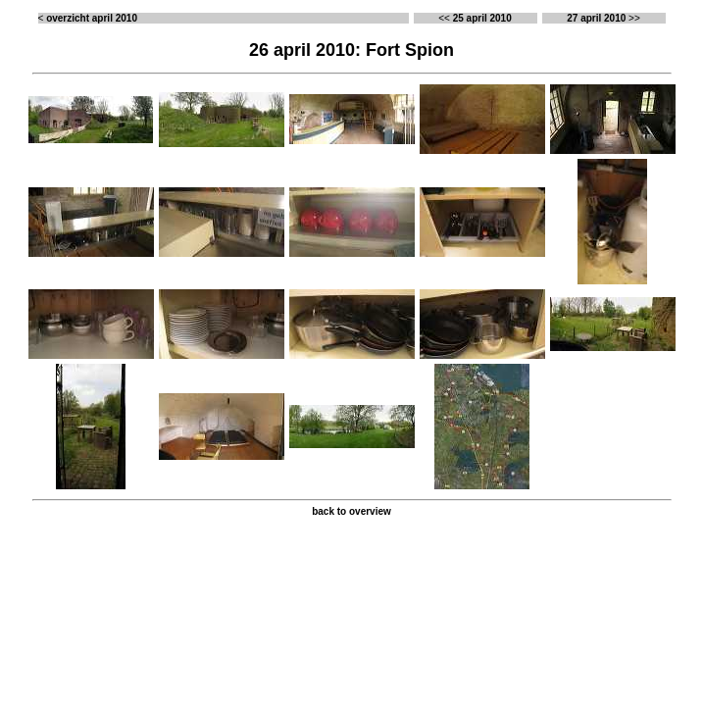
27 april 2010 (596, 18)
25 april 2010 (482, 18)
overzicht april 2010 (91, 18)
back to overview (351, 511)
